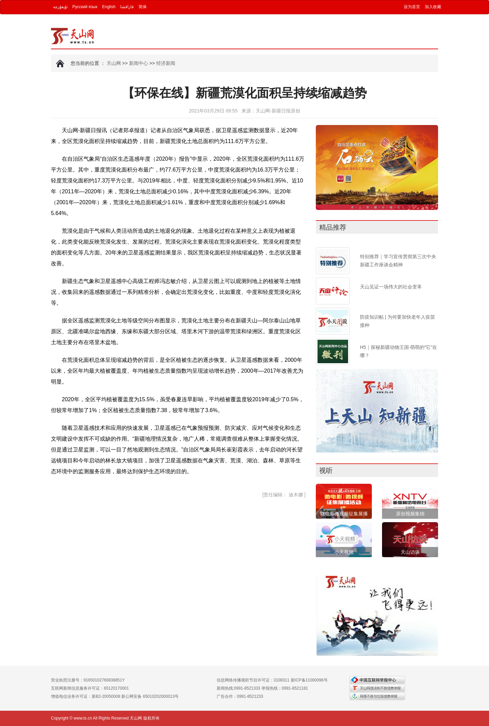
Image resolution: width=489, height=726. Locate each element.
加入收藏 (433, 6)
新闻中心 (138, 63)
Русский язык (84, 6)
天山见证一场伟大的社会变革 (391, 286)
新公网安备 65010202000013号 (150, 696)
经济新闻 (165, 63)
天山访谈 (410, 552)
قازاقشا (127, 6)
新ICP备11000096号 (309, 680)
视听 (326, 470)
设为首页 (412, 6)
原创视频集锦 (410, 513)
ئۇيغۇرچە (60, 6)
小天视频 (344, 552)
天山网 (114, 63)
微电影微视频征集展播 (344, 513)
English (108, 6)
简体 (143, 6)
